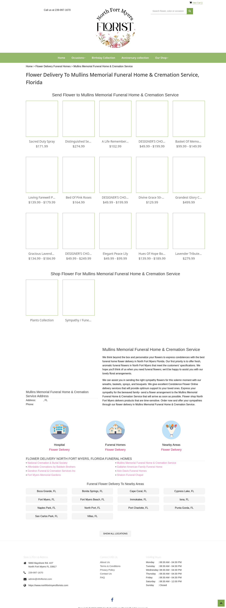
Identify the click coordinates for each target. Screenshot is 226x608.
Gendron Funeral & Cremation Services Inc (51, 468)
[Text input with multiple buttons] (169, 11)
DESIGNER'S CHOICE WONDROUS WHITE (152, 141)
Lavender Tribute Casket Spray (188, 252)
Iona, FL (184, 497)
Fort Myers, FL (46, 497)
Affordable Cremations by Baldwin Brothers (51, 464)
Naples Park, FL (47, 505)
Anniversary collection (135, 57)
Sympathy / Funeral (78, 318)
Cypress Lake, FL (184, 489)
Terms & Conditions (110, 564)
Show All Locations (115, 531)
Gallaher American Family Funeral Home (139, 464)
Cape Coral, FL (138, 489)
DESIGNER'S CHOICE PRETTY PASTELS (78, 252)
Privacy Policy (107, 567)
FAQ (102, 575)
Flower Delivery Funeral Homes (53, 66)
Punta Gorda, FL (184, 505)
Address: (31, 398)
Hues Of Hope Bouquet (152, 252)
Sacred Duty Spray (41, 141)
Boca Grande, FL (46, 489)
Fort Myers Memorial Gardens (44, 472)
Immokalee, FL (138, 497)
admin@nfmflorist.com (40, 576)
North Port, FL (92, 505)
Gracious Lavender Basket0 (41, 252)
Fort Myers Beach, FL (92, 497)
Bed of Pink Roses (78, 196)
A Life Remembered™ (115, 141)
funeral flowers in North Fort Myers (132, 363)
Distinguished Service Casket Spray (78, 141)
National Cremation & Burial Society (47, 460)
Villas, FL (92, 514)
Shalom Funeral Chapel (130, 472)
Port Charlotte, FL (138, 505)
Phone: (30, 402)
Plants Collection (42, 318)
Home (61, 57)
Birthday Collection (103, 57)
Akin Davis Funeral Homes (132, 468)
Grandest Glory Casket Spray (188, 196)
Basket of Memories (188, 141)
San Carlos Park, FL (46, 514)
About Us (105, 560)
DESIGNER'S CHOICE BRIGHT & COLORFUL (115, 196)
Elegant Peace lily (115, 252)
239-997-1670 (35, 570)
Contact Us (106, 571)
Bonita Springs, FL (92, 489)
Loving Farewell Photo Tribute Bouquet (41, 196)
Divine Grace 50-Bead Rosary (152, 196)
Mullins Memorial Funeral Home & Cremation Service (103, 66)
